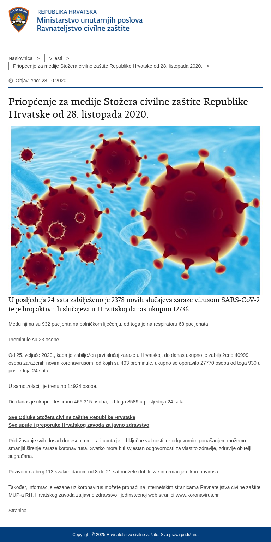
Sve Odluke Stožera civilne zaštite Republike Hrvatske (71, 417)
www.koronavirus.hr (197, 495)
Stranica (17, 510)
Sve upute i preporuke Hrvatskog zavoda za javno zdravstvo (78, 425)
